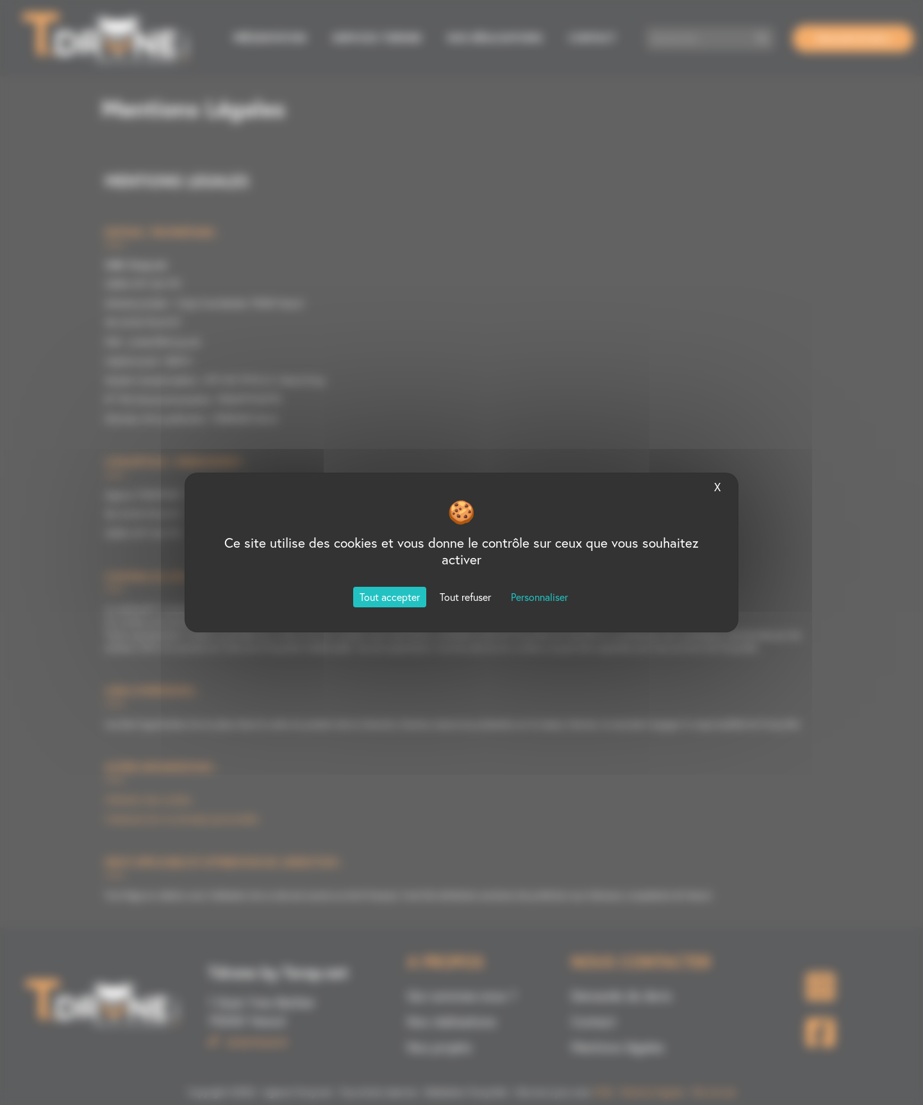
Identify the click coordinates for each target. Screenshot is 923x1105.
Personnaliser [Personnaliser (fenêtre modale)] (539, 597)
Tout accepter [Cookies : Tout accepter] (390, 597)
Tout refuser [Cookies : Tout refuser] (465, 597)
